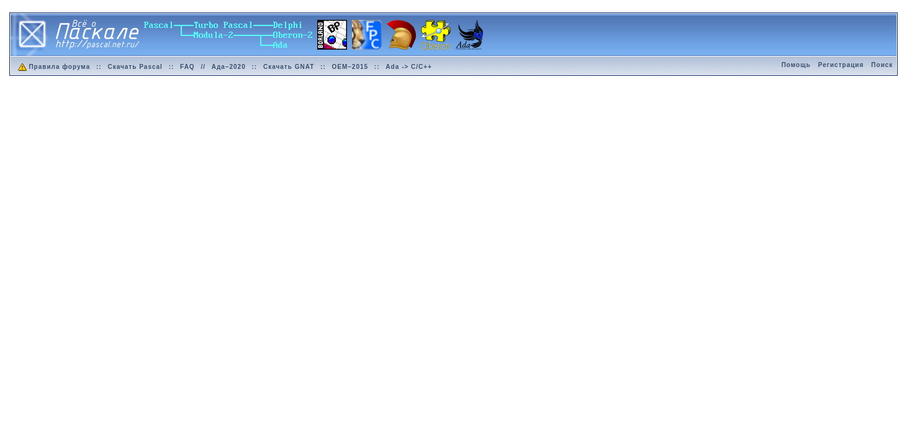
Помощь (796, 64)
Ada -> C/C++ (409, 66)
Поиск (882, 64)
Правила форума (53, 66)
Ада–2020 (229, 66)
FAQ (187, 66)
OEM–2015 (350, 66)
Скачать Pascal (134, 66)
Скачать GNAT (288, 66)
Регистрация (841, 64)
